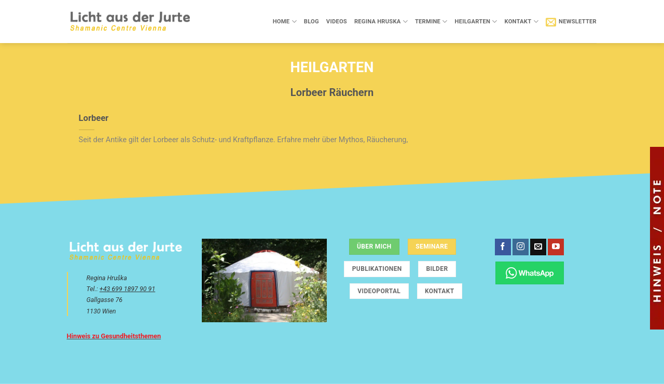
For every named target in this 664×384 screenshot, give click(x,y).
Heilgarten (476, 21)
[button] (571, 21)
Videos (336, 21)
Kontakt (521, 21)
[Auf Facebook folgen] (503, 247)
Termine (431, 21)
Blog (311, 21)
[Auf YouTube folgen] (556, 247)
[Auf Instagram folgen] (521, 247)
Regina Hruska (381, 21)
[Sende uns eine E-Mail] (538, 247)
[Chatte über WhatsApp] (529, 273)
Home (285, 21)
